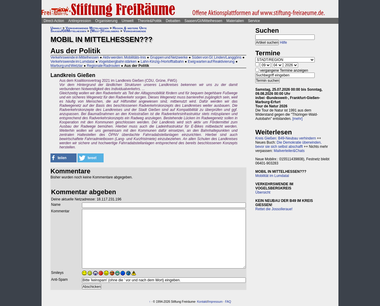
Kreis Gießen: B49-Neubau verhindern (285, 138)
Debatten (173, 21)
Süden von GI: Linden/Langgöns (216, 57)
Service (254, 21)
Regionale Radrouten (103, 66)
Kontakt (202, 301)
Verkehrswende (134, 31)
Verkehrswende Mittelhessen (87, 28)
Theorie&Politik (150, 21)
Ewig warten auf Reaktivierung (211, 61)
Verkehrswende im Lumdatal (72, 61)
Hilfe (283, 42)
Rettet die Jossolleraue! (273, 209)
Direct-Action (54, 21)
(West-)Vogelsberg (104, 31)
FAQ (228, 301)
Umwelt (128, 21)
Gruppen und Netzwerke (169, 57)
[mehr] (297, 119)
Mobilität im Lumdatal (272, 176)
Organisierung (106, 21)
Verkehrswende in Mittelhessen (74, 57)
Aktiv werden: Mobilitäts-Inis (124, 57)
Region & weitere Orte (130, 28)
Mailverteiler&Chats (289, 151)
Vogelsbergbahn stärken (118, 61)
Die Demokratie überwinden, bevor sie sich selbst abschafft (288, 144)
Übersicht (262, 192)
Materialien (235, 21)
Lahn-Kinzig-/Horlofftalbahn (162, 61)
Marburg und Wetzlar (66, 66)
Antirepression (79, 21)
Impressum (215, 301)
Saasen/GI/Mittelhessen (203, 21)
